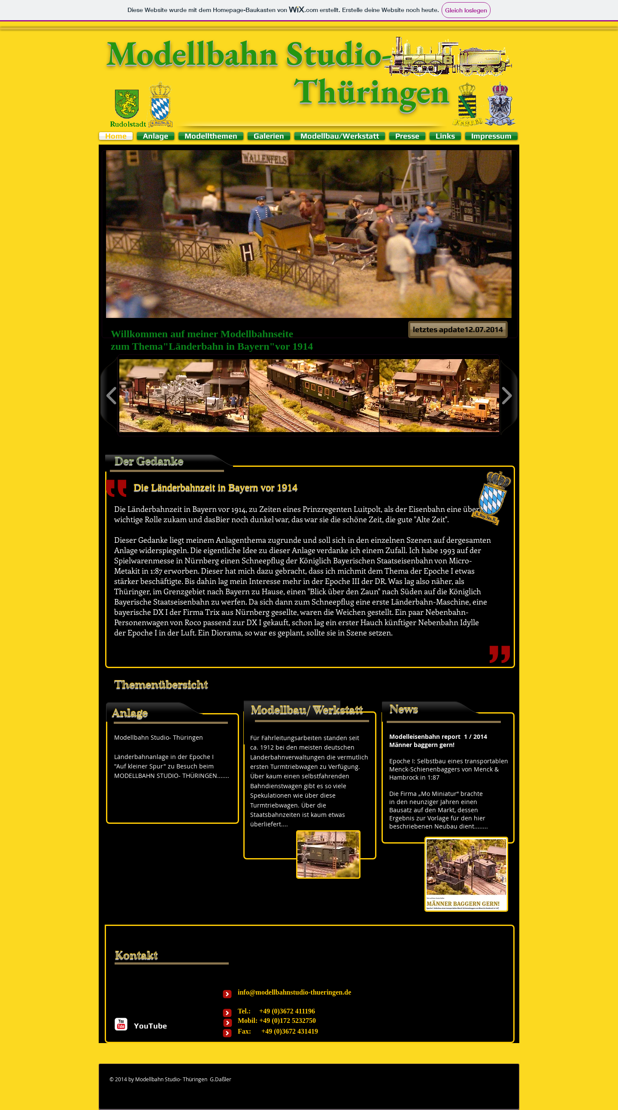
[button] (309, 234)
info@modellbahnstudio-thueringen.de (294, 992)
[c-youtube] (121, 1024)
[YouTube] (150, 1026)
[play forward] (506, 395)
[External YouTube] (170, 835)
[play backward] (111, 395)
